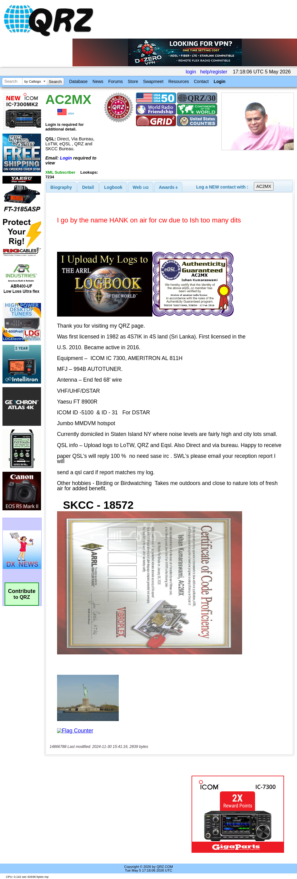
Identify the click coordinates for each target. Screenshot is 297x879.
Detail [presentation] (88, 187)
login (191, 71)
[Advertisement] (117, 814)
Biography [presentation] (61, 187)
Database (78, 81)
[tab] (61, 187)
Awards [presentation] (168, 187)
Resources (178, 81)
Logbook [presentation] (113, 187)
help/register (213, 71)
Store (133, 81)
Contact (201, 81)
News (98, 81)
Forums (115, 81)
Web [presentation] (141, 187)
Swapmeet (153, 81)
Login (219, 81)
